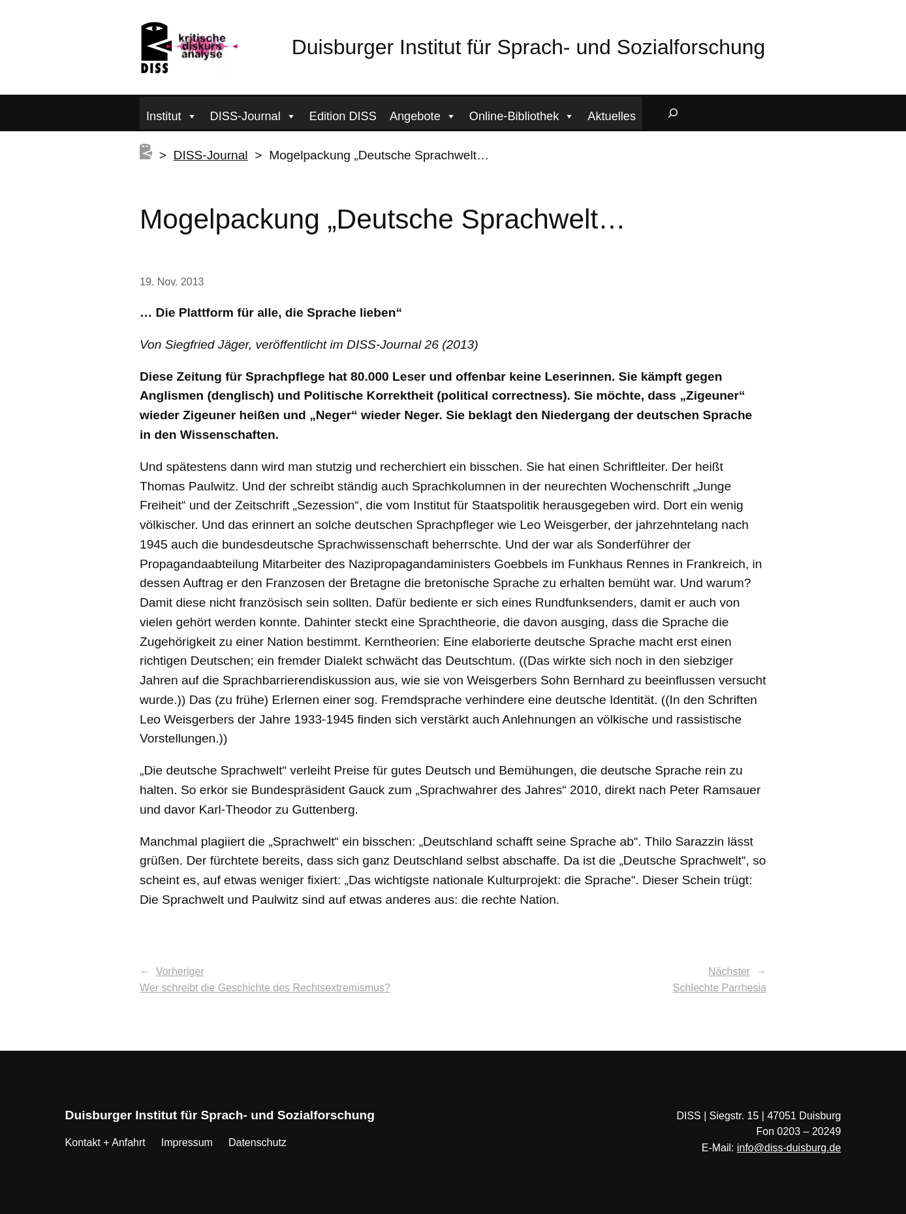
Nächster (729, 971)
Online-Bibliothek (522, 114)
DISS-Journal (253, 114)
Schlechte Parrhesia (719, 987)
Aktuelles (611, 116)
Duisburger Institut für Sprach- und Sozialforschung (529, 47)
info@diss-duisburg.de (789, 1147)
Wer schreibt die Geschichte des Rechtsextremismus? (265, 987)
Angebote (423, 114)
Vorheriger (180, 971)
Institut (171, 114)
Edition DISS (343, 116)
